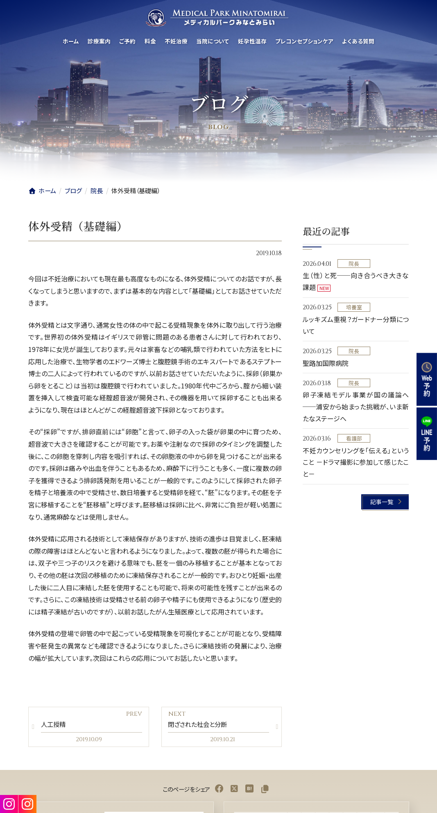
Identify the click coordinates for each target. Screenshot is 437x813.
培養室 (354, 307)
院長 (354, 263)
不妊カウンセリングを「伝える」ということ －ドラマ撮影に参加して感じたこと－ (356, 462)
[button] (385, 501)
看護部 (354, 438)
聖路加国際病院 (326, 363)
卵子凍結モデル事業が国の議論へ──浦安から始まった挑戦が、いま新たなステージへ (356, 407)
